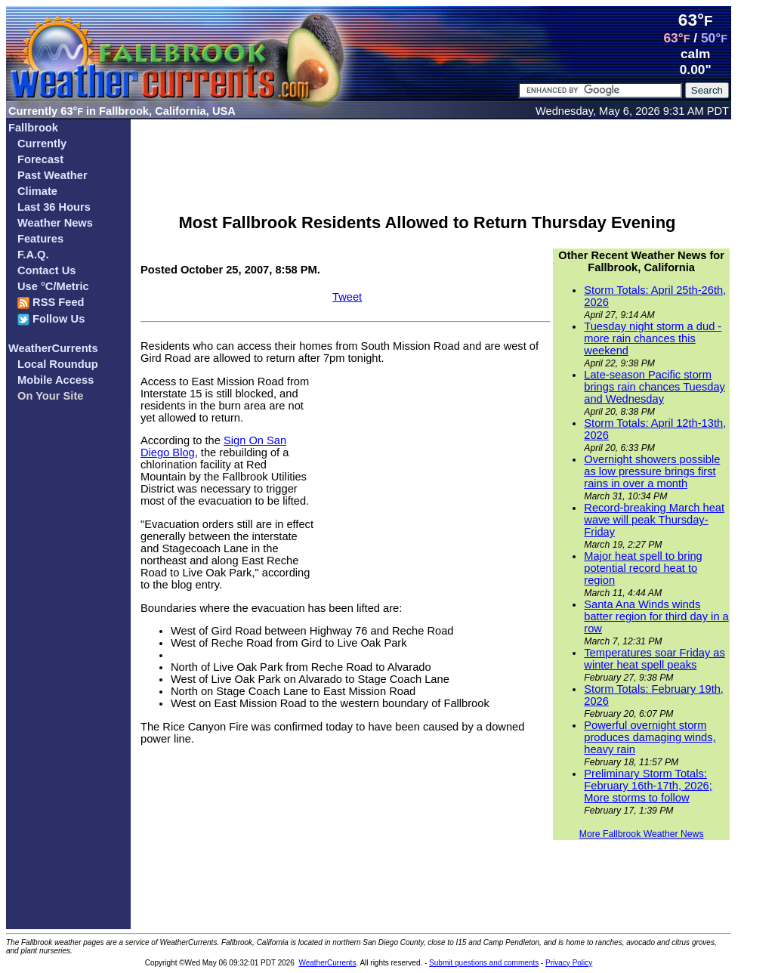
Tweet (347, 297)
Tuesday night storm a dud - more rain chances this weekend (652, 338)
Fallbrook (33, 128)
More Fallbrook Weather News (641, 834)
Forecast (40, 159)
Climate (37, 191)
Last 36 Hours (54, 207)
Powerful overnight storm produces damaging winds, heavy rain (649, 737)
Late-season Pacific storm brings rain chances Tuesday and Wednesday (654, 387)
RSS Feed (51, 302)
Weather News (55, 223)
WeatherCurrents (53, 348)
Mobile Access (55, 380)
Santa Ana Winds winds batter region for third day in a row (656, 616)
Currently (41, 143)
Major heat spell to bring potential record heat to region (643, 568)
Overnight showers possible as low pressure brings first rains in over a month (652, 471)
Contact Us (46, 270)
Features (40, 239)
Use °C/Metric (53, 286)
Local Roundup (57, 364)
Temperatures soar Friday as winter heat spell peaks (654, 659)
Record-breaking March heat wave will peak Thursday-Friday (654, 520)
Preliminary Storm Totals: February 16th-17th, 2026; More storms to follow (648, 786)
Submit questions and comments (484, 963)
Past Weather (52, 175)
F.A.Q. (33, 255)
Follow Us (51, 319)
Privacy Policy (568, 963)
